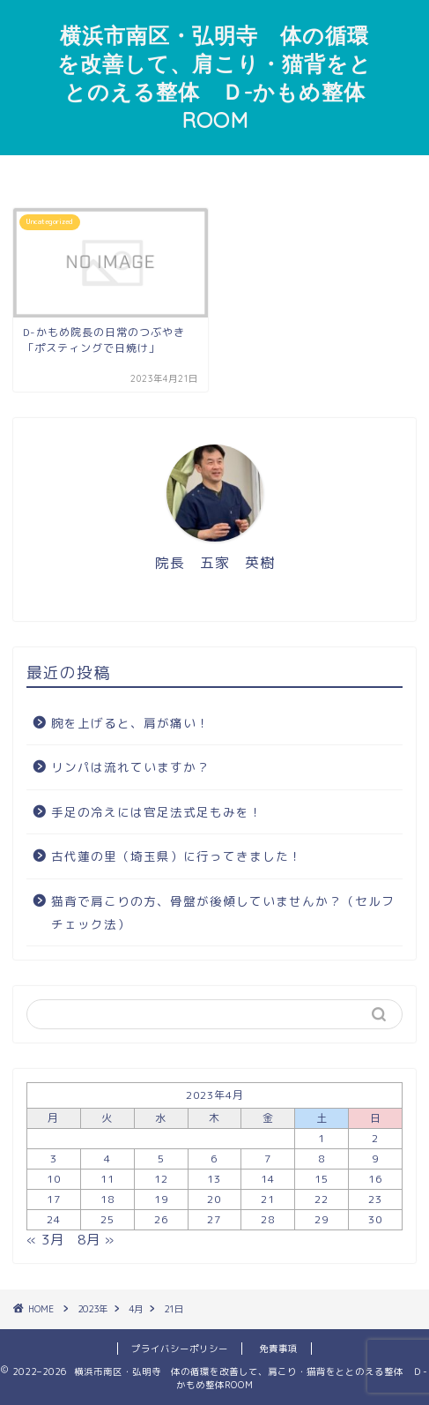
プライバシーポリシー (179, 1348)
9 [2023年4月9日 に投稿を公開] (375, 1158)
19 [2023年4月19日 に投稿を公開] (161, 1199)
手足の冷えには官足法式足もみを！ (157, 811)
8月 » (96, 1239)
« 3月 (45, 1239)
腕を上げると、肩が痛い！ (130, 722)
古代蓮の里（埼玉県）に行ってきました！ (176, 856)
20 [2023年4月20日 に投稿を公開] (214, 1199)
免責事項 (278, 1348)
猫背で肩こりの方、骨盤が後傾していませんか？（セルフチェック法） (223, 912)
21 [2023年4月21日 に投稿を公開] (268, 1199)
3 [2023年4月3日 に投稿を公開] (53, 1158)
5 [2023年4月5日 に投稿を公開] (161, 1158)
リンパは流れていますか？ (130, 767)
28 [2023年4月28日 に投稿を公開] (268, 1219)
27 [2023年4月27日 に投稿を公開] (214, 1219)
